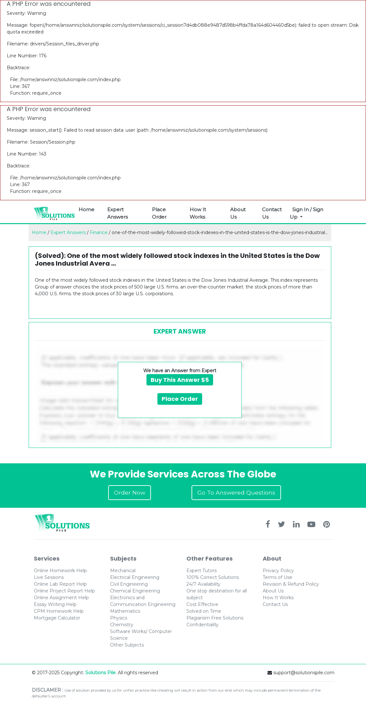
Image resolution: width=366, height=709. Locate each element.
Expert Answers (117, 213)
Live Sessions (49, 577)
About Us (238, 213)
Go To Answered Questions (236, 492)
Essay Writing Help (55, 604)
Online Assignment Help (61, 597)
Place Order (159, 213)
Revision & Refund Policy (291, 584)
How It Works (198, 213)
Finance (99, 232)
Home (86, 209)
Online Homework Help (60, 570)
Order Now (129, 492)
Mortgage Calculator (57, 618)
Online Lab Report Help (60, 584)
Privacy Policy (278, 570)
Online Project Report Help (64, 591)
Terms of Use (277, 577)
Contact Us (272, 213)
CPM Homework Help (59, 611)
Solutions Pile (100, 673)
